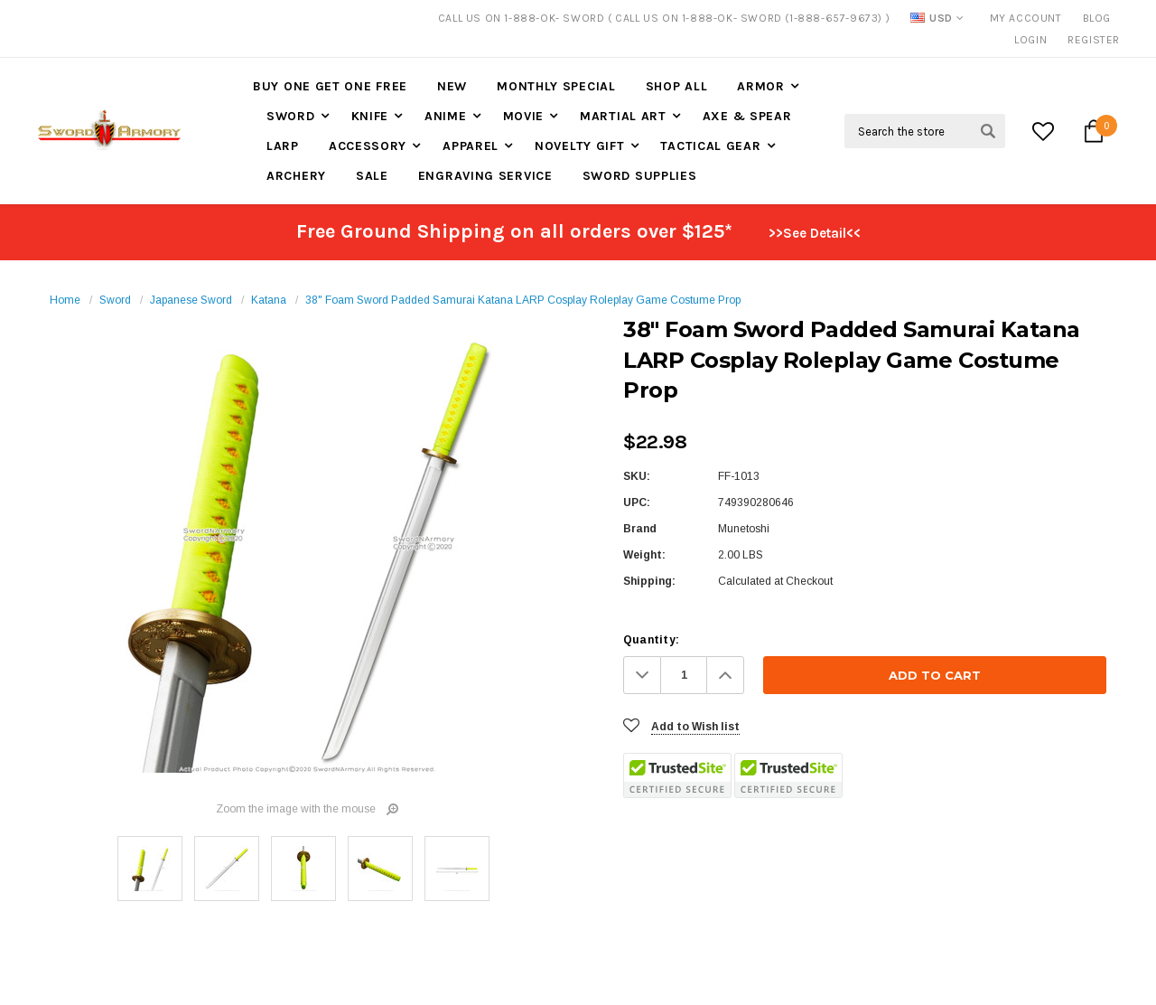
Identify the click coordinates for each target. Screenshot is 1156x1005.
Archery (296, 175)
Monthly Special (556, 86)
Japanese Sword (191, 300)
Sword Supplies (640, 175)
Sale (372, 175)
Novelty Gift (579, 146)
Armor (761, 86)
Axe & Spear (747, 116)
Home (65, 300)
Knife (370, 116)
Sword (290, 116)
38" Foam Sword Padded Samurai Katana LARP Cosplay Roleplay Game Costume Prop (523, 300)
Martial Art (623, 116)
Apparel (471, 146)
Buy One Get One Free (330, 86)
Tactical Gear (710, 146)
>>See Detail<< (815, 233)
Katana (268, 300)
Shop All (677, 86)
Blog (1097, 18)
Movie (524, 116)
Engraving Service (485, 175)
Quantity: (651, 640)
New (452, 86)
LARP (282, 146)
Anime (445, 116)
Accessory (367, 146)
